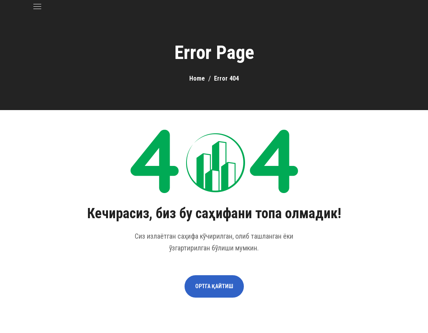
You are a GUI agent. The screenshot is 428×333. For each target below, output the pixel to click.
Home (197, 78)
